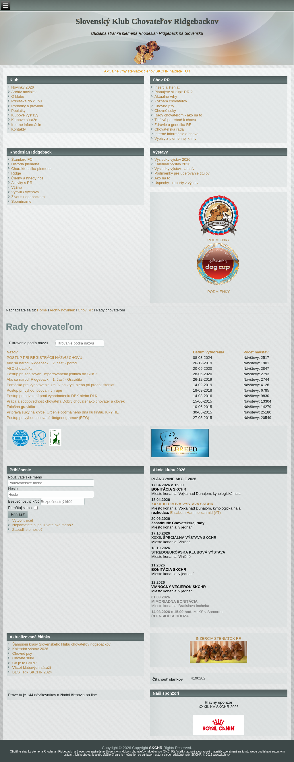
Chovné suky (165, 110)
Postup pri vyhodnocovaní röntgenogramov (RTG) (48, 418)
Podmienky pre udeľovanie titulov (182, 173)
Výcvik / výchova (25, 192)
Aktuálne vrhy (165, 96)
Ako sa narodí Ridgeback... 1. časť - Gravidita (44, 379)
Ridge (16, 173)
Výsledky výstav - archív (174, 168)
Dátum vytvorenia (208, 352)
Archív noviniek (23, 92)
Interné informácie (26, 124)
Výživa (16, 187)
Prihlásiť (18, 514)
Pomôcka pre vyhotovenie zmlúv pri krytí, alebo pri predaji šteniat (60, 385)
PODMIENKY (218, 240)
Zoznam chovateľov (170, 101)
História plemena (25, 164)
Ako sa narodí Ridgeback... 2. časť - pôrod (42, 363)
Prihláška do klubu (26, 101)
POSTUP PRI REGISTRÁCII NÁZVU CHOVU (44, 357)
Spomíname (21, 201)
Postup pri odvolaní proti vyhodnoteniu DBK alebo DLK (52, 396)
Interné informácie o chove (176, 134)
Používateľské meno (25, 477)
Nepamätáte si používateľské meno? (42, 525)
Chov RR (85, 310)
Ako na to (162, 178)
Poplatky (18, 110)
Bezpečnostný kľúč (24, 501)
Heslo (13, 489)
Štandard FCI (22, 159)
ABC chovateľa (19, 368)
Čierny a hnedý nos (27, 178)
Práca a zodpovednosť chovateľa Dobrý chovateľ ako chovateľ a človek (66, 401)
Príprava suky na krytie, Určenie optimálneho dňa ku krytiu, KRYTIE (63, 412)
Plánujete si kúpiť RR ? (173, 92)
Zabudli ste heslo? (27, 529)
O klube (17, 96)
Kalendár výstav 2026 (172, 164)
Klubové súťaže (24, 120)
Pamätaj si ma (20, 507)
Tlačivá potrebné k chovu (175, 120)
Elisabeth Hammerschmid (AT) (195, 512)
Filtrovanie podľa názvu (29, 343)
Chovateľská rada (169, 129)
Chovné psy (164, 106)
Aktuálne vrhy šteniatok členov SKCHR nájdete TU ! (147, 71)
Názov (12, 352)
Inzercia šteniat (166, 87)
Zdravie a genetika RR (173, 124)
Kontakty (18, 129)
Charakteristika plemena (31, 168)
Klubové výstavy (24, 115)
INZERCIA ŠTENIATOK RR (218, 638)
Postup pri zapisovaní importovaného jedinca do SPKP (52, 374)
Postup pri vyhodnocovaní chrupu (34, 390)
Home (42, 310)
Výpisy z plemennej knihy (175, 138)
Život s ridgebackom (28, 197)
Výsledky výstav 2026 (172, 159)
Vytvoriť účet (22, 520)
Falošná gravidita (21, 407)
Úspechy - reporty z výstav (176, 183)
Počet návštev (255, 352)
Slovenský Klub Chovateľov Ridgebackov (147, 21)
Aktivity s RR (21, 183)
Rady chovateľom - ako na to (178, 115)
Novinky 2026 (22, 87)
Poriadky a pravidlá (27, 106)
